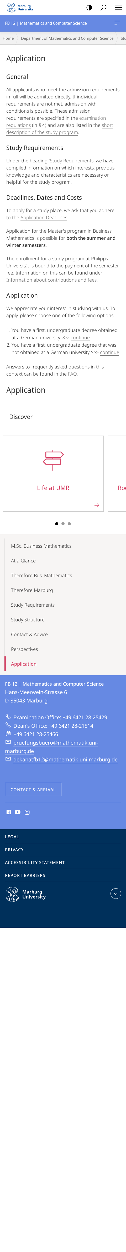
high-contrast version (87, 8)
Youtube (17, 812)
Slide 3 (69, 523)
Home (8, 38)
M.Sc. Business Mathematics (41, 546)
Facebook (8, 812)
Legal (12, 837)
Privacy (14, 849)
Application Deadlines (43, 217)
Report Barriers (25, 875)
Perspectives (24, 649)
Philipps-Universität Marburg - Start (22, 7)
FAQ (72, 374)
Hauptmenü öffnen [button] (117, 7)
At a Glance (23, 560)
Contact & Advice (29, 634)
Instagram (27, 812)
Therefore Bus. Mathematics (41, 575)
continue (80, 337)
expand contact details (115, 893)
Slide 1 (56, 523)
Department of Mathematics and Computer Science (67, 38)
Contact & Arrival (33, 789)
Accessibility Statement (35, 862)
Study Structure (28, 619)
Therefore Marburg (32, 590)
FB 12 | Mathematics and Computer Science (117, 24)
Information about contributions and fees (51, 280)
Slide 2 (63, 523)
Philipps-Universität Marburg (31, 898)
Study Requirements (71, 160)
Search (101, 8)
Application (23, 664)
